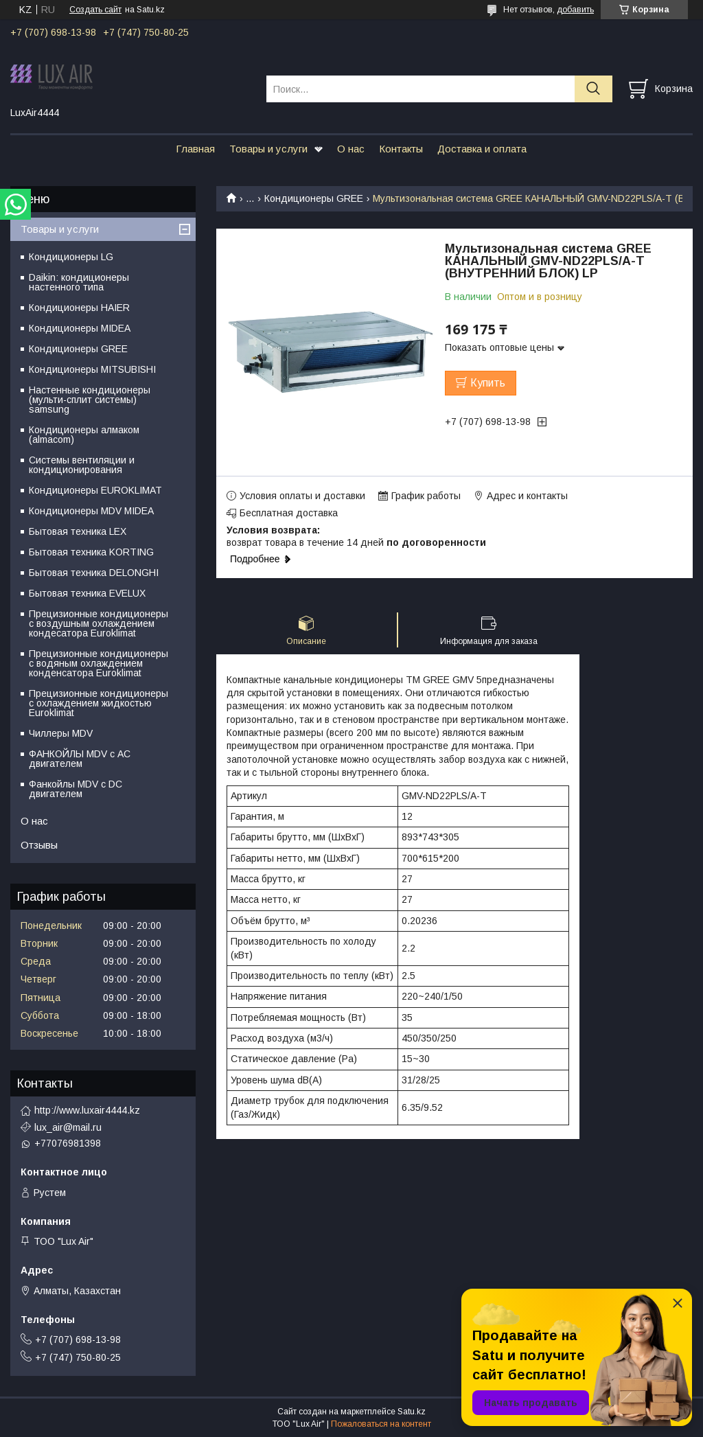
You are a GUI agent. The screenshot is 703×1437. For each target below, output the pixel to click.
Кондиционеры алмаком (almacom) (84, 434)
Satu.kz (411, 1411)
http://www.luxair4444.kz (87, 1110)
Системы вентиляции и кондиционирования (82, 465)
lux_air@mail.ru (68, 1127)
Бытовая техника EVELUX (87, 593)
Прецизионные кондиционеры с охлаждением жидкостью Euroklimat (98, 703)
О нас (351, 148)
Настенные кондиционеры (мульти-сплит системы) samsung (89, 399)
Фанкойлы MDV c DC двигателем (75, 789)
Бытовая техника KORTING (91, 552)
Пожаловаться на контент (381, 1424)
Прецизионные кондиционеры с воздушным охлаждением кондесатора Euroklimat (98, 623)
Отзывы (39, 845)
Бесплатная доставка (289, 512)
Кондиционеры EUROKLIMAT (95, 490)
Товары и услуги (268, 148)
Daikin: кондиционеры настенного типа (79, 282)
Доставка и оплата (482, 148)
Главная (195, 148)
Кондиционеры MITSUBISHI (92, 369)
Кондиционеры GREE (313, 198)
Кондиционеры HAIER (79, 307)
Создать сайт (95, 9)
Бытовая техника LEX (77, 531)
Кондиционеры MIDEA (79, 328)
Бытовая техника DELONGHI (94, 572)
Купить (487, 383)
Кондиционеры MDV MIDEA (91, 510)
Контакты (401, 148)
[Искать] (593, 89)
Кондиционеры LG (71, 256)
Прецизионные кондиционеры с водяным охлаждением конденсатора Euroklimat (98, 663)
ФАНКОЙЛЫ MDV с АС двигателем (79, 758)
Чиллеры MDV (61, 733)
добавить (575, 9)
